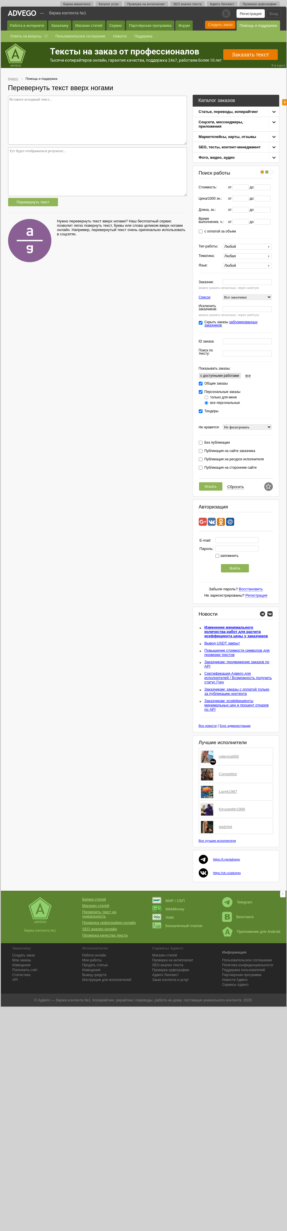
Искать (211, 486)
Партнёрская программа (150, 25)
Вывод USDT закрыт (222, 643)
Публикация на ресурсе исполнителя (234, 459)
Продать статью (95, 965)
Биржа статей (94, 899)
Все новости (208, 725)
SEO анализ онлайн (99, 929)
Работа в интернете (27, 25)
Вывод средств (94, 975)
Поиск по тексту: (206, 352)
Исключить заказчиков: (208, 308)
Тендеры (212, 411)
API (15, 980)
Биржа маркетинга (77, 4)
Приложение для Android (251, 931)
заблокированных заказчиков (231, 323)
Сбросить (235, 487)
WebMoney (168, 909)
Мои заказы (21, 960)
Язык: (203, 265)
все (248, 376)
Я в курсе (278, 65)
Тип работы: (208, 246)
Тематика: (207, 256)
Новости (119, 36)
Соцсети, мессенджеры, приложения (221, 124)
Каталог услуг (109, 4)
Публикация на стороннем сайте (231, 467)
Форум (184, 25)
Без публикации (217, 442)
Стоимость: (208, 187)
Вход (273, 14)
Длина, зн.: (207, 209)
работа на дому (168, 1000)
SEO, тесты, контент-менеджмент (230, 147)
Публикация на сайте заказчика (230, 451)
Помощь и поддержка (258, 25)
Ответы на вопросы (26, 36)
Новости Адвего (235, 980)
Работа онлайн (94, 955)
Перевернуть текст (33, 202)
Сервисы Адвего (235, 985)
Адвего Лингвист (222, 4)
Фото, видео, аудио (217, 157)
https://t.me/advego (226, 859)
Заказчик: (206, 282)
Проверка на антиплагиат (146, 4)
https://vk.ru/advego (227, 873)
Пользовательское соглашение (80, 36)
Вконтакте (238, 917)
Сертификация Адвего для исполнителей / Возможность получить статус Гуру (238, 677)
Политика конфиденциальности (247, 965)
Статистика (21, 975)
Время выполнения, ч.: (211, 220)
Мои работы (92, 960)
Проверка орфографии (259, 4)
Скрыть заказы (231, 324)
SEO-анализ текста (167, 965)
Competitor (228, 774)
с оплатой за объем (220, 231)
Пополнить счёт (25, 970)
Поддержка (143, 36)
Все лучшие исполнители (217, 840)
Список (204, 297)
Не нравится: (209, 427)
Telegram (237, 902)
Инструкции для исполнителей (106, 980)
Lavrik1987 (228, 791)
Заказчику (59, 25)
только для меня (223, 397)
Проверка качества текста (104, 935)
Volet (163, 917)
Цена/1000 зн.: (210, 198)
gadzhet (225, 827)
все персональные (225, 402)
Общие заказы (216, 383)
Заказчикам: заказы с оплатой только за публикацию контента (237, 691)
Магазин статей (88, 25)
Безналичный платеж (177, 926)
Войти (235, 568)
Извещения (21, 965)
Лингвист (165, 975)
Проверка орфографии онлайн (109, 922)
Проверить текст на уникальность (99, 914)
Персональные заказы (223, 392)
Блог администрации (235, 725)
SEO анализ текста (187, 4)
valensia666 (229, 756)
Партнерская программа (241, 975)
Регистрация (251, 14)
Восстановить (251, 589)
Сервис (115, 25)
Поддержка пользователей (243, 970)
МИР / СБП (168, 901)
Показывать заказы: (215, 368)
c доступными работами (219, 376)
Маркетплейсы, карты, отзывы (227, 137)
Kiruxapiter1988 (232, 809)
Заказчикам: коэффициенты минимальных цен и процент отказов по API (237, 705)
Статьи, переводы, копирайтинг (228, 111)
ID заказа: (207, 341)
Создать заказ (220, 24)
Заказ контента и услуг (170, 980)
